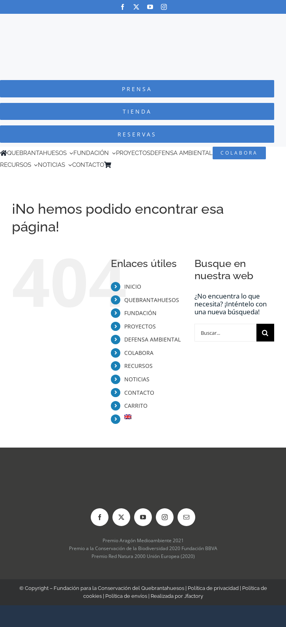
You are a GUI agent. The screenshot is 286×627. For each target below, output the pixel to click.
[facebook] (122, 7)
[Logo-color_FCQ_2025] (143, 21)
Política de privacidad (213, 588)
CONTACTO (139, 392)
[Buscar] (265, 332)
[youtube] (150, 7)
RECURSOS (138, 365)
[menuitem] (125, 165)
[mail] (186, 517)
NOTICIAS (137, 379)
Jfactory (193, 596)
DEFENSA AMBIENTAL (152, 339)
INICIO (132, 286)
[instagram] (164, 7)
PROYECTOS (140, 326)
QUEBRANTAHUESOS (151, 300)
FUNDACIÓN (140, 313)
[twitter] (136, 7)
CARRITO (136, 405)
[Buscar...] (225, 332)
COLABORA (138, 352)
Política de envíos (126, 596)
